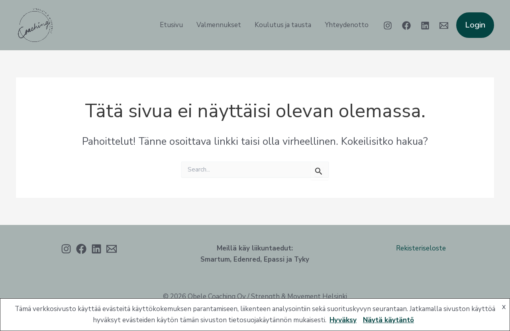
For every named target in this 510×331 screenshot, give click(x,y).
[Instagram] (387, 25)
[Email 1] (443, 25)
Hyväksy (343, 320)
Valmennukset (218, 25)
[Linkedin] (425, 25)
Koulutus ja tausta (283, 25)
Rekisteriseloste (421, 248)
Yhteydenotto (347, 25)
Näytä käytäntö (388, 320)
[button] (475, 25)
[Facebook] (406, 25)
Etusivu (171, 25)
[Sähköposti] (111, 249)
